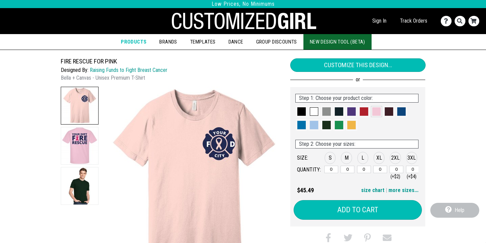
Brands (168, 42)
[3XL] (413, 169)
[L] (364, 169)
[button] (79, 105)
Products (133, 42)
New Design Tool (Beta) (337, 42)
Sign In (379, 21)
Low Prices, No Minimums (243, 4)
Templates (203, 42)
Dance (235, 42)
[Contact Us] (448, 21)
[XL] (380, 169)
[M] (347, 169)
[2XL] (396, 169)
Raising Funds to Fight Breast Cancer (128, 70)
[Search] (461, 21)
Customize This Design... (358, 65)
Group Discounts (276, 42)
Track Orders (413, 21)
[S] (331, 169)
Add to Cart (357, 210)
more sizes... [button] (403, 190)
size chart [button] (372, 190)
